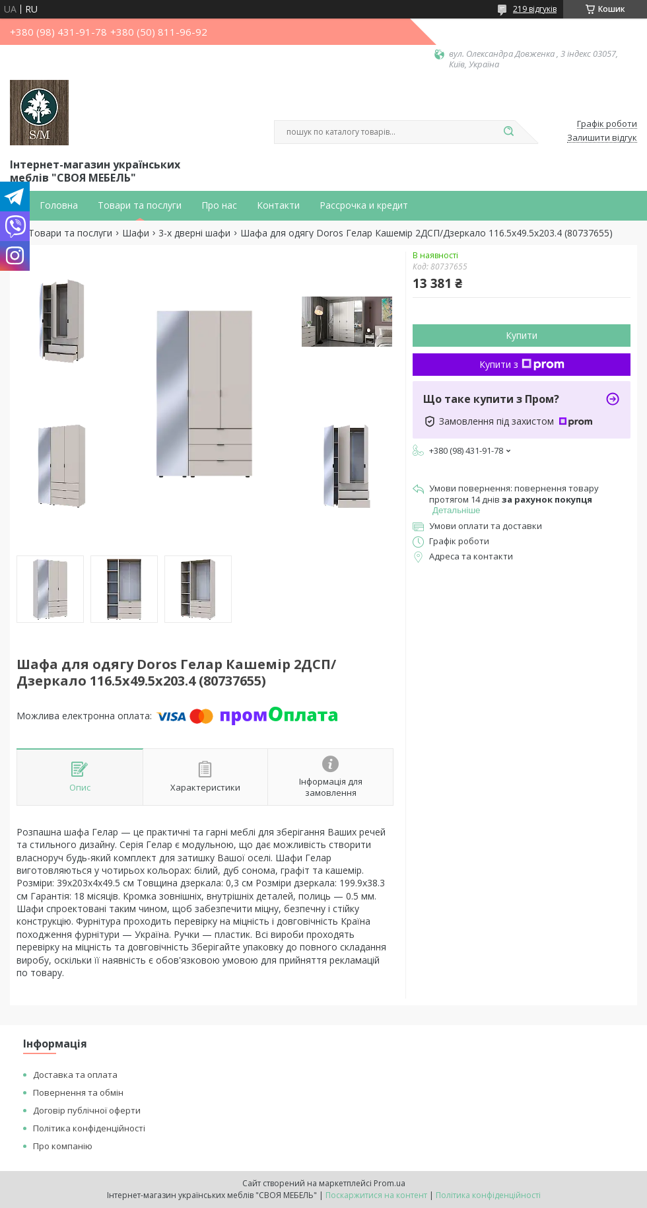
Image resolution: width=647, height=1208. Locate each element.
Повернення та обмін (78, 1092)
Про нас (219, 205)
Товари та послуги (140, 205)
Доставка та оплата (75, 1075)
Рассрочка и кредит (364, 205)
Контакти (278, 205)
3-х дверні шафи (194, 233)
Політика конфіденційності (89, 1128)
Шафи (135, 233)
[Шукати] (508, 132)
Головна (59, 205)
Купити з (521, 364)
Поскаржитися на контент (376, 1195)
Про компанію (62, 1146)
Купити (521, 335)
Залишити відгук (602, 138)
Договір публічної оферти (87, 1110)
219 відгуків (535, 9)
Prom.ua (389, 1183)
